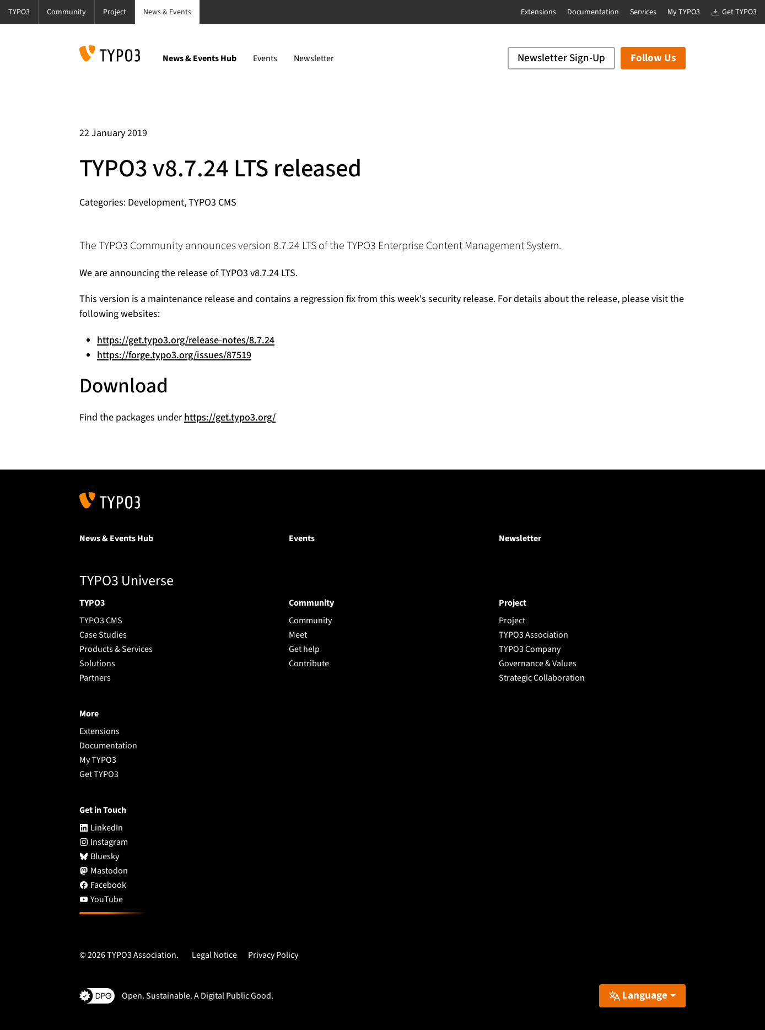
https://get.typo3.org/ (230, 417)
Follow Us (653, 58)
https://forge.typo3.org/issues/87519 (174, 355)
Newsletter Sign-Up (561, 58)
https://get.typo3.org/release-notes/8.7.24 (185, 340)
